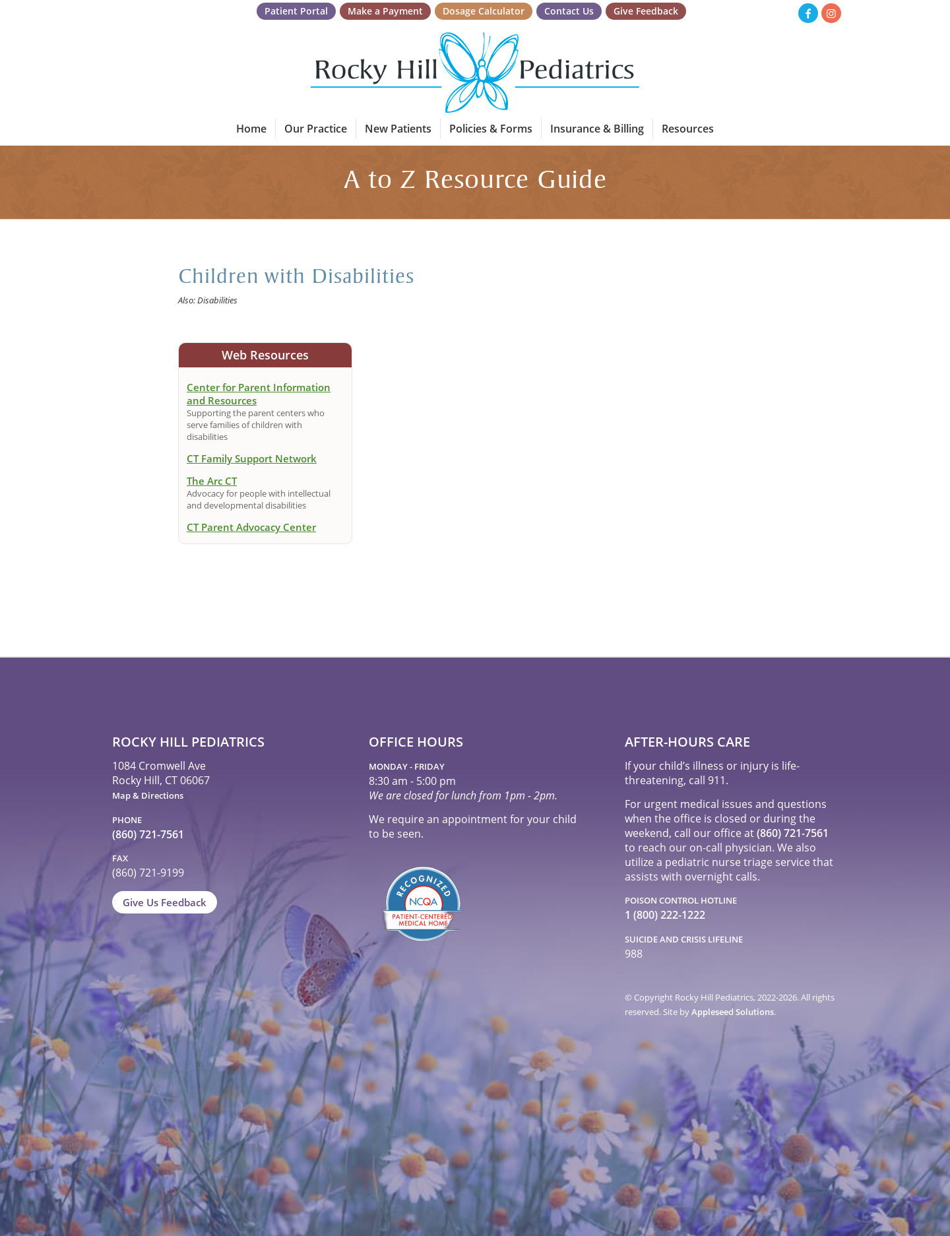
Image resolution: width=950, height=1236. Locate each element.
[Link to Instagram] (831, 13)
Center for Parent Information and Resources (259, 394)
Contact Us (569, 11)
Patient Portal (296, 11)
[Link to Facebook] (808, 13)
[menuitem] (296, 11)
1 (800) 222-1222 (665, 915)
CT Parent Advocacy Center (251, 527)
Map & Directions (147, 795)
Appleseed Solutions (732, 1012)
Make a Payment (385, 11)
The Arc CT (212, 480)
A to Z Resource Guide (475, 182)
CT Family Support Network (252, 458)
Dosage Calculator (483, 11)
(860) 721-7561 (148, 834)
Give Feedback (646, 11)
